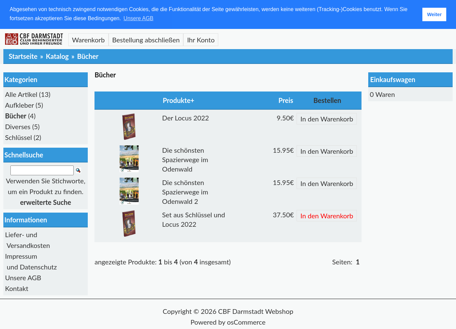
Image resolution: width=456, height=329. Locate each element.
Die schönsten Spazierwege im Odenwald (185, 159)
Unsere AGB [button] (138, 18)
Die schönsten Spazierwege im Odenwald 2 (185, 191)
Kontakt (16, 288)
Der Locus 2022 (185, 117)
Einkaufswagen (392, 79)
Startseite (23, 56)
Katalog (57, 56)
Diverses (18, 126)
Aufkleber (19, 105)
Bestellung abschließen (146, 39)
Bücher (87, 56)
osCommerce (246, 322)
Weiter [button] (434, 14)
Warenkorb (88, 39)
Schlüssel (18, 137)
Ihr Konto (201, 39)
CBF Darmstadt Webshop (256, 311)
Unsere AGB (23, 277)
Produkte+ (178, 100)
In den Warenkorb (326, 118)
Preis (285, 100)
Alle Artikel (21, 94)
